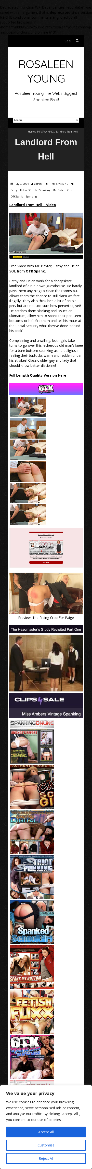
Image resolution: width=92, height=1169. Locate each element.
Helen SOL (26, 190)
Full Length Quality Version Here (37, 375)
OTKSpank (17, 196)
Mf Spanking (42, 190)
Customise (46, 1145)
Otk (69, 190)
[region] (46, 1127)
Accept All (46, 1132)
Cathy (14, 190)
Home (31, 131)
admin (38, 183)
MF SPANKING (45, 131)
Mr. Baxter (59, 190)
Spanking (31, 196)
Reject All (46, 1158)
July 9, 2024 (21, 183)
